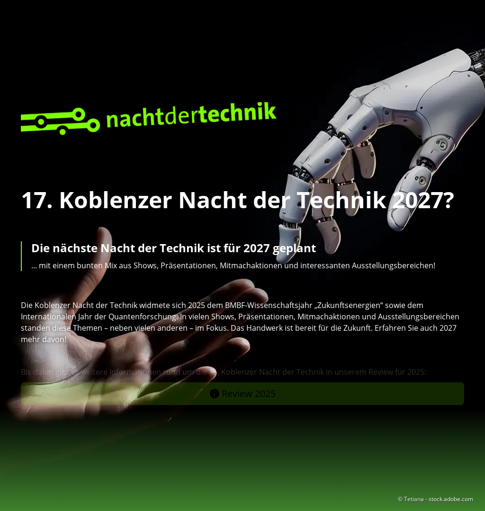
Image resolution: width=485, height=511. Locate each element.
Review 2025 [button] (243, 393)
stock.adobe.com (451, 499)
